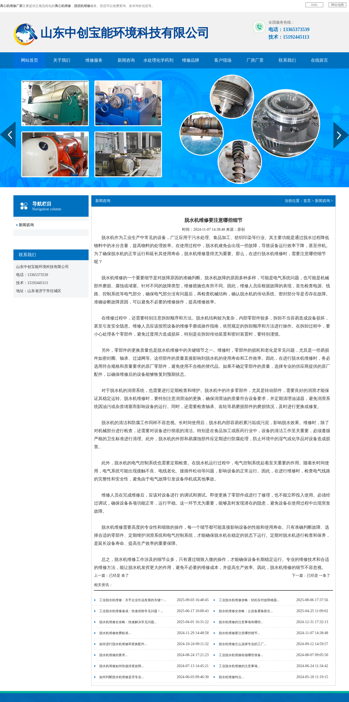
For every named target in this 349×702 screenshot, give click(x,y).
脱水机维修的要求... (113, 655)
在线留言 (319, 60)
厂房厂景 (255, 60)
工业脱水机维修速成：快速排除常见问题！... (131, 611)
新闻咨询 (126, 60)
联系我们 (287, 60)
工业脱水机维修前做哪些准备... (241, 655)
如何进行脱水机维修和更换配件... (123, 644)
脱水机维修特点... (231, 677)
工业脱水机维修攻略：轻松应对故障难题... (249, 600)
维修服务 (94, 60)
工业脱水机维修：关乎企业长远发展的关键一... (132, 600)
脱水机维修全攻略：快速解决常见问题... (128, 622)
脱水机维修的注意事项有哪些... (241, 622)
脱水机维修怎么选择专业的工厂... (242, 644)
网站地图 (337, 5)
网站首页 (29, 60)
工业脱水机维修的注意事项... (239, 666)
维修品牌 (190, 60)
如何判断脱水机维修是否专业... (121, 677)
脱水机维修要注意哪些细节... (239, 633)
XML (314, 5)
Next (336, 124)
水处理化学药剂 (158, 60)
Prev (3, 124)
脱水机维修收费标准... (115, 633)
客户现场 (222, 60)
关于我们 (61, 60)
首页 (307, 201)
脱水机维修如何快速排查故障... (121, 666)
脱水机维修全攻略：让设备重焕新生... (246, 611)
